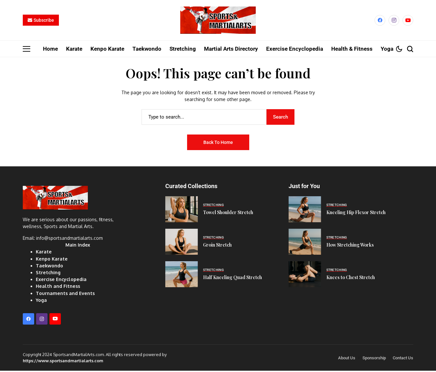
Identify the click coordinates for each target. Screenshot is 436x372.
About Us (346, 359)
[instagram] (393, 21)
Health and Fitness (57, 287)
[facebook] (380, 21)
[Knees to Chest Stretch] (305, 276)
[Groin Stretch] (181, 244)
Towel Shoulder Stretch (228, 214)
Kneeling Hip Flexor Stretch (356, 214)
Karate (43, 253)
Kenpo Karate (51, 260)
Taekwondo (49, 267)
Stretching (48, 274)
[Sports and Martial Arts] (218, 21)
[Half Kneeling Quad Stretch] (181, 276)
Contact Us (403, 359)
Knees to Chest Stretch (350, 279)
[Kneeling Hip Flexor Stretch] (305, 211)
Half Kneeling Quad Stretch (232, 279)
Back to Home (218, 144)
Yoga (41, 301)
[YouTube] (407, 21)
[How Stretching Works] (305, 244)
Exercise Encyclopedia (60, 281)
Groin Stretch (217, 247)
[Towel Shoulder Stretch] (181, 211)
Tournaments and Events (64, 294)
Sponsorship (374, 359)
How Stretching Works (350, 247)
